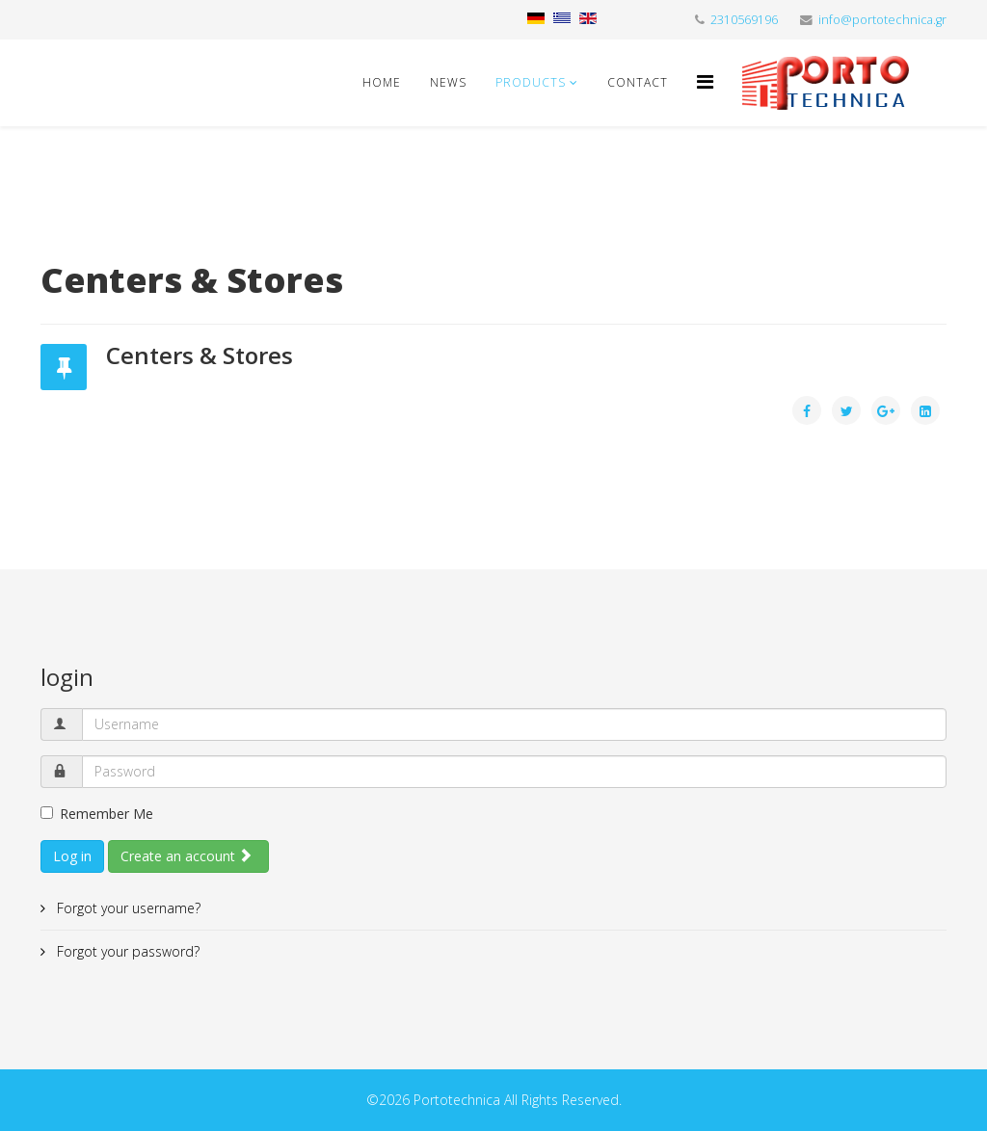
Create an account (186, 856)
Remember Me (96, 813)
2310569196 (744, 20)
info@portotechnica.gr (882, 20)
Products (530, 82)
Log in (72, 856)
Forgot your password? (126, 951)
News (448, 82)
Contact (637, 82)
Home (381, 82)
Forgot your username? (126, 908)
